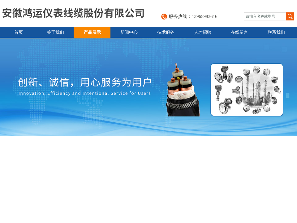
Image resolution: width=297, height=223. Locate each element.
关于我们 (55, 32)
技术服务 (165, 32)
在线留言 (239, 32)
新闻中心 (129, 32)
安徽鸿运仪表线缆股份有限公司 (73, 13)
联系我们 (276, 32)
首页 (18, 32)
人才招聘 (202, 32)
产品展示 (92, 32)
